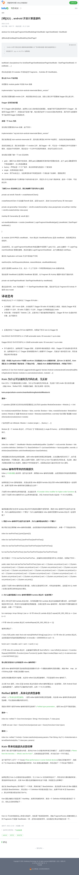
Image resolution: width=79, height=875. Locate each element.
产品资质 (39, 865)
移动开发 (19, 835)
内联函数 (11, 473)
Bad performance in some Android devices (41, 760)
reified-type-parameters (46, 706)
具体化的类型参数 (16, 697)
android (5, 835)
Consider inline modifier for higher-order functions (56, 492)
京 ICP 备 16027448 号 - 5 (39, 863)
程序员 (12, 835)
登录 (76, 8)
